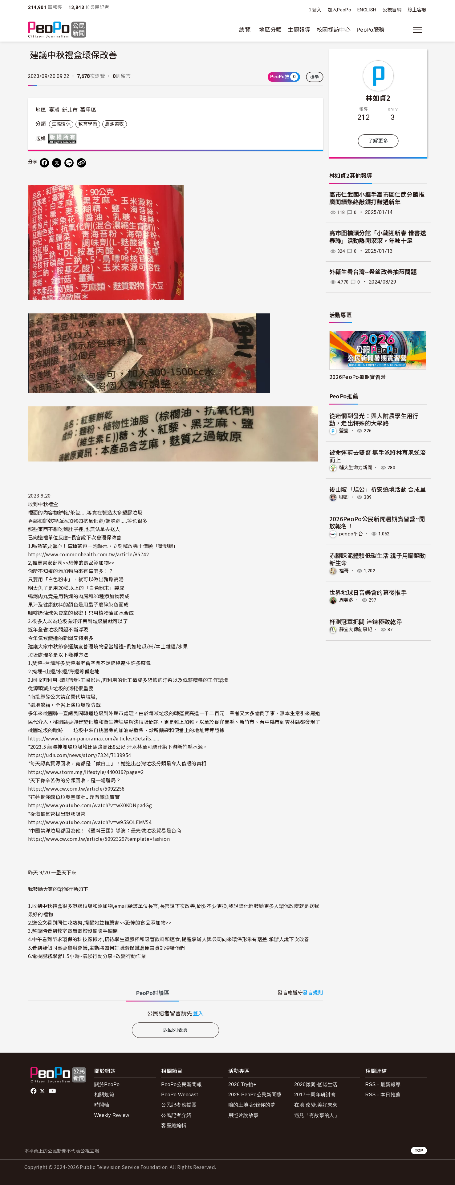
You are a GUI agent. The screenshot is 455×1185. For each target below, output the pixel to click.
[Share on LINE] (69, 162)
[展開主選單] (417, 30)
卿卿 (344, 497)
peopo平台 (351, 533)
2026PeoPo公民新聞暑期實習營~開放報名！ (377, 522)
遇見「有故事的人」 (316, 1115)
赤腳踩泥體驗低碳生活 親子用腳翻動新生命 (377, 558)
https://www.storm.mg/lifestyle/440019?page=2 (86, 772)
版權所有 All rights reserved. (63, 138)
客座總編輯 (173, 1125)
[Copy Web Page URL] (81, 162)
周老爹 (346, 600)
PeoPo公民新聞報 (181, 1084)
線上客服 (417, 10)
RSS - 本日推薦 (383, 1094)
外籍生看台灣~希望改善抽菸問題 (373, 272)
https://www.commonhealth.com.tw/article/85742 (88, 554)
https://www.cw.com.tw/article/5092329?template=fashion (99, 838)
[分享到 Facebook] (44, 162)
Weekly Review (111, 1115)
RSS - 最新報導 (383, 1084)
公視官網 (392, 10)
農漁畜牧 (114, 124)
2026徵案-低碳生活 (316, 1084)
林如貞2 (378, 98)
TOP (419, 1150)
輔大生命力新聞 (357, 467)
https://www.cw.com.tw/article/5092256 (76, 788)
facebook (34, 1091)
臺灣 (54, 110)
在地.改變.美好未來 (316, 1104)
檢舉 (314, 77)
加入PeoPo (339, 10)
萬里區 (88, 110)
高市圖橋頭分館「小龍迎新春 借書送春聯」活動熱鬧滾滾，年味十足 (377, 237)
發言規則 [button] (313, 993)
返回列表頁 (175, 1030)
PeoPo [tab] (152, 993)
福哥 (344, 570)
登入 (317, 10)
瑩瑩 (344, 430)
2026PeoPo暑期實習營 (357, 377)
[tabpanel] (175, 1013)
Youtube (53, 1091)
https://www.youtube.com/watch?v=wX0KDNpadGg (90, 805)
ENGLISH (366, 10)
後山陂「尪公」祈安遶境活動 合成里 (377, 489)
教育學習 (87, 124)
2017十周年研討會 (315, 1094)
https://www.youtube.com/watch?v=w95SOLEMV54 (90, 822)
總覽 (244, 29)
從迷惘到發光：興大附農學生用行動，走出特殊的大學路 (374, 419)
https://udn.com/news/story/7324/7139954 (79, 755)
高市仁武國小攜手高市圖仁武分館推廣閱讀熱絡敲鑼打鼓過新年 (377, 198)
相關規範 (104, 1094)
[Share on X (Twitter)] (56, 162)
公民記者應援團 (179, 1104)
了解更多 (378, 141)
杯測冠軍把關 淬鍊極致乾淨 (365, 621)
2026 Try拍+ (242, 1084)
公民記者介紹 (176, 1115)
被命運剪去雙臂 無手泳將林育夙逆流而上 (377, 456)
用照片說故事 (243, 1115)
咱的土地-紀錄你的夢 (251, 1104)
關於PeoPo (107, 1084)
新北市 (70, 110)
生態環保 (61, 124)
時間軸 (101, 1104)
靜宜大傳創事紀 (357, 629)
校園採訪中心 (334, 29)
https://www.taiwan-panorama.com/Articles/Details (89, 738)
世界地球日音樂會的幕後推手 (368, 591)
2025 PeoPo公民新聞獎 (255, 1094)
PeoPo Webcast (179, 1094)
